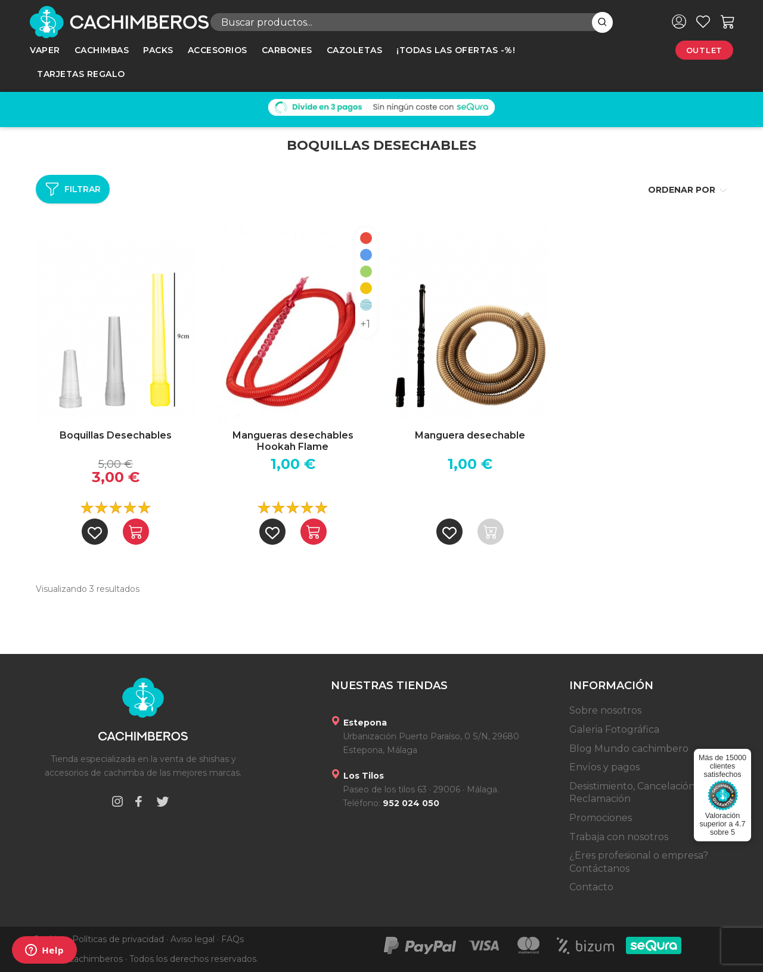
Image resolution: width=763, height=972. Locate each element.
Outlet (704, 50)
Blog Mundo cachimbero (628, 748)
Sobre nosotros (605, 710)
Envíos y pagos (604, 767)
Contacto (591, 887)
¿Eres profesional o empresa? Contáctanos (638, 862)
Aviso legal (192, 939)
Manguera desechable (470, 435)
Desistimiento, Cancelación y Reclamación (636, 792)
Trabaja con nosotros (618, 837)
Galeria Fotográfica (614, 729)
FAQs (232, 939)
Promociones (600, 817)
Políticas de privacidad (118, 939)
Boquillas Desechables (116, 435)
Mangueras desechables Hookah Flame (292, 441)
